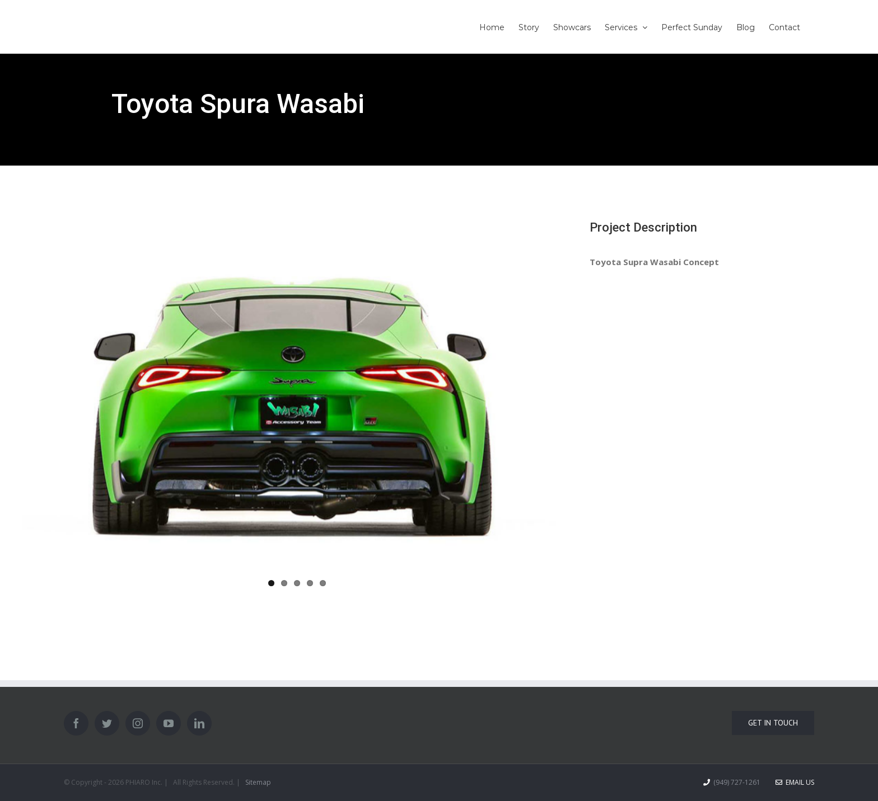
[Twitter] (107, 723)
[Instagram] (137, 723)
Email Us (795, 782)
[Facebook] (76, 723)
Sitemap (258, 782)
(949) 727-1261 (736, 782)
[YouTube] (168, 723)
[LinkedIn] (199, 723)
